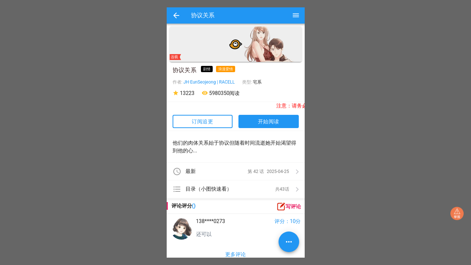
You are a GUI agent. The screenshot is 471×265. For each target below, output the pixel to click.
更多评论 (235, 254)
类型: (247, 82)
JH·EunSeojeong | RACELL (209, 82)
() (194, 206)
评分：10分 (288, 221)
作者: (178, 82)
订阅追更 (202, 121)
